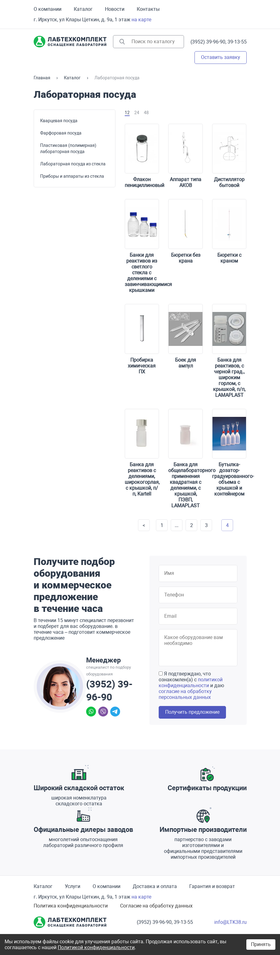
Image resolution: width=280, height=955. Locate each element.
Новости (114, 9)
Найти (122, 41)
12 (127, 112)
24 (136, 112)
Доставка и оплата (155, 886)
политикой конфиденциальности (191, 682)
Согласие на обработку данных (156, 906)
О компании (47, 9)
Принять (261, 944)
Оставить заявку (220, 57)
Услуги (72, 886)
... (176, 525)
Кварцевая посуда (58, 120)
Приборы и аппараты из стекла (72, 176)
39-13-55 (237, 42)
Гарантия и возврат (212, 886)
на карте (141, 20)
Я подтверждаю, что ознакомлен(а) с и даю (191, 685)
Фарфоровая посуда (60, 133)
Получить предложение (192, 712)
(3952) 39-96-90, (208, 42)
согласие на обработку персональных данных (185, 694)
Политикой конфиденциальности (96, 947)
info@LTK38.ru (230, 922)
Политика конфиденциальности (71, 906)
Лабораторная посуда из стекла (73, 163)
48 (146, 112)
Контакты (148, 9)
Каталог (83, 9)
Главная (42, 77)
